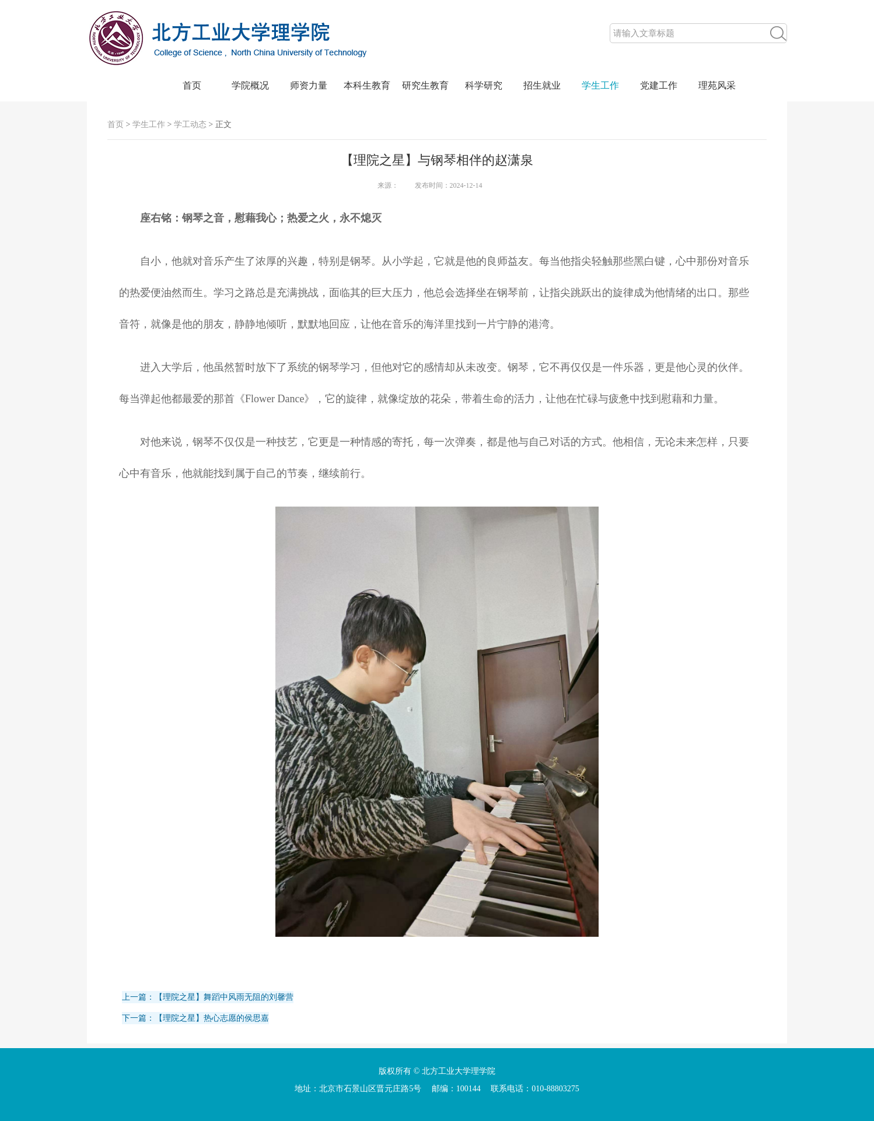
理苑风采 (717, 85)
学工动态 (190, 124)
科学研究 (483, 85)
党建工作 (658, 85)
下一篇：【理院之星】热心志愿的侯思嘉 (195, 1018)
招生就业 (542, 85)
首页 (192, 85)
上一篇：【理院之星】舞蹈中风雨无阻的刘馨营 (207, 997)
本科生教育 (367, 85)
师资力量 (308, 85)
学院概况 (250, 85)
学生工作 (600, 85)
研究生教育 (425, 85)
